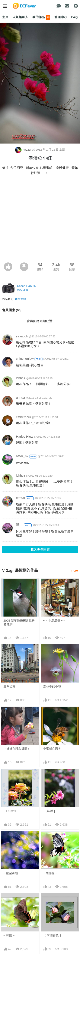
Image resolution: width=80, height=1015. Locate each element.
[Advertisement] (40, 220)
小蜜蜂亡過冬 (52, 748)
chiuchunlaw (25, 358)
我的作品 (41, 17)
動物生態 (20, 299)
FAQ (74, 17)
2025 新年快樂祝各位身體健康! (19, 622)
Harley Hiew (24, 436)
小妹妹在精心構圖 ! (16, 748)
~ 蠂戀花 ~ (50, 873)
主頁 (5, 17)
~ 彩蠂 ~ (9, 935)
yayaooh (22, 336)
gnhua (20, 397)
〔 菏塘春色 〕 (53, 935)
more (74, 570)
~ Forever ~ (11, 811)
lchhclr (20, 378)
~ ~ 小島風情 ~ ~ (54, 620)
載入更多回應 (40, 549)
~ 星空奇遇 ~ (11, 873)
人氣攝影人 (20, 17)
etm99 (20, 498)
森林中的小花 (52, 686)
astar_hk (22, 456)
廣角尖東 (9, 686)
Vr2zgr (23, 149)
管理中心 (60, 17)
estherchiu (23, 417)
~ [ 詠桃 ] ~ (50, 811)
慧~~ (19, 525)
